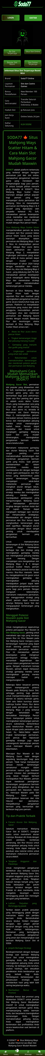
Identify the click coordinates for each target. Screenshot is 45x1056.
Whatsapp (28, 1053)
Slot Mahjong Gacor (15, 632)
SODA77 (9, 169)
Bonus (5, 1053)
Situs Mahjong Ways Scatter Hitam (22, 227)
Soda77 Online (27, 78)
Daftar (17, 1053)
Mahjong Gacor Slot (16, 384)
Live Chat (39, 1053)
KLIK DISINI (26, 124)
